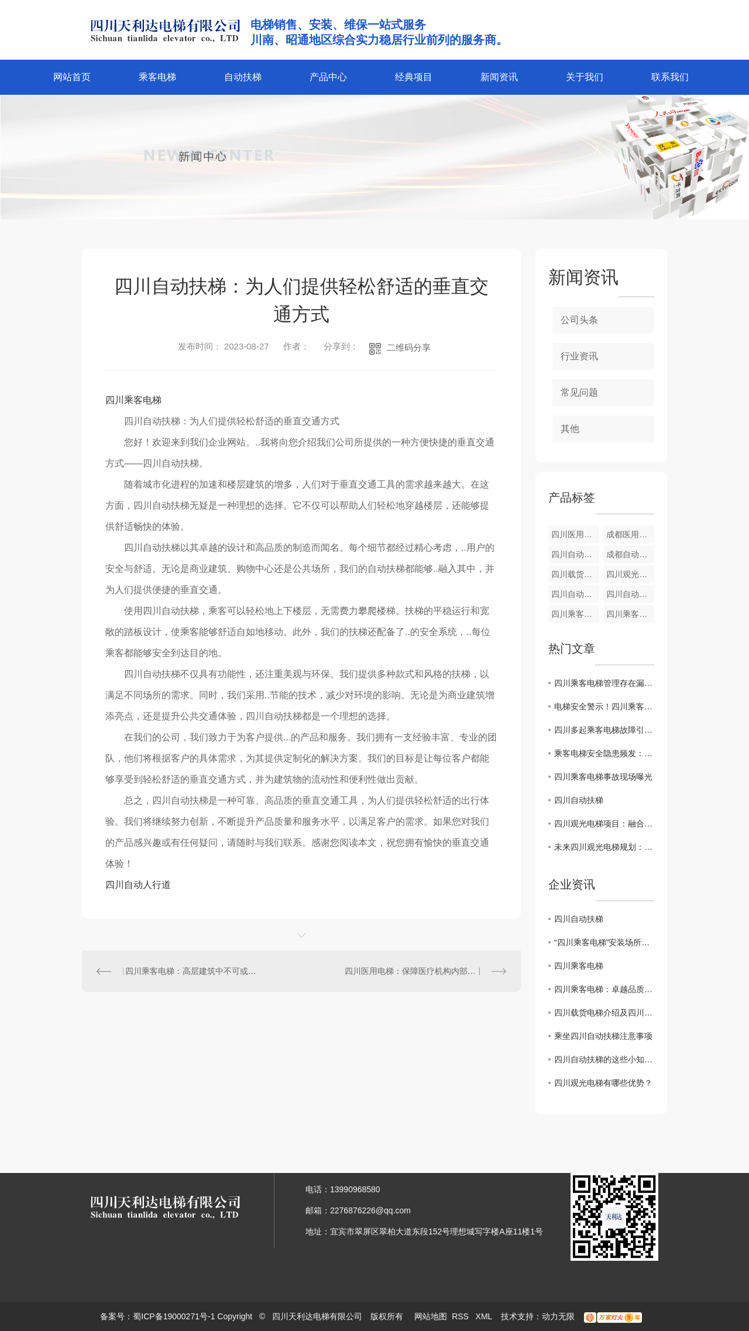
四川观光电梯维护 (630, 574)
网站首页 (72, 77)
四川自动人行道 (138, 885)
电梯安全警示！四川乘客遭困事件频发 (604, 706)
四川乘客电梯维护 (575, 614)
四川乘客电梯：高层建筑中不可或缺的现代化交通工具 (192, 971)
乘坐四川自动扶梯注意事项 (603, 1036)
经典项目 (413, 77)
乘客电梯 (157, 77)
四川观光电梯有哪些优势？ (603, 1083)
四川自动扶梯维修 (630, 594)
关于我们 (584, 77)
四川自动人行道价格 (575, 554)
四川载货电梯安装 (575, 574)
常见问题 (579, 392)
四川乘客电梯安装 (630, 614)
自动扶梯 (243, 77)
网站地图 (430, 1316)
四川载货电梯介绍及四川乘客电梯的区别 (604, 1012)
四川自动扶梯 (578, 800)
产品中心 (328, 77)
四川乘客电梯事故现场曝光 (603, 776)
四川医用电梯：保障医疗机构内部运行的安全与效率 (425, 971)
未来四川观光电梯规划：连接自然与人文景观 (604, 847)
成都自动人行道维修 (630, 554)
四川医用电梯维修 (575, 534)
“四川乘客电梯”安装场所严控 (604, 942)
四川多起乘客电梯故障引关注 (604, 730)
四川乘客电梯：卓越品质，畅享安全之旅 (604, 989)
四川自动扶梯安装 (575, 594)
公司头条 (579, 320)
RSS (461, 1316)
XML (485, 1316)
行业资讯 (579, 356)
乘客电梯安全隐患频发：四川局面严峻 (604, 753)
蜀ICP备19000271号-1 (174, 1316)
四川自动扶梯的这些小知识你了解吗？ (604, 1059)
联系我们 (670, 77)
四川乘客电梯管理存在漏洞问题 (604, 683)
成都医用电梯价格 (630, 534)
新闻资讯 (499, 77)
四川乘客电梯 (133, 400)
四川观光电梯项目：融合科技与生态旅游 (604, 823)
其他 (570, 429)
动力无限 (558, 1316)
